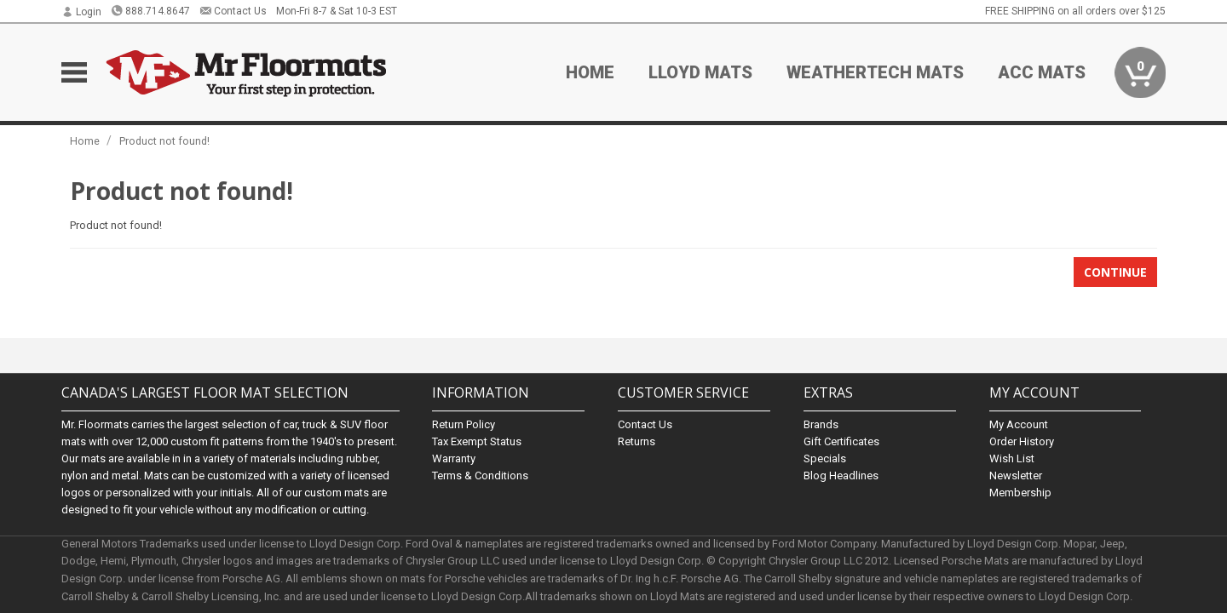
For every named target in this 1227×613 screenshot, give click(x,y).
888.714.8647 (150, 11)
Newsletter (1015, 475)
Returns (636, 441)
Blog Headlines (841, 475)
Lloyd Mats (700, 72)
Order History (1021, 441)
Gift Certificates (841, 441)
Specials (825, 458)
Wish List (1011, 458)
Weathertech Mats (875, 72)
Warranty (453, 458)
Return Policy (463, 424)
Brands (821, 424)
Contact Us (233, 11)
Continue (1115, 272)
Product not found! (164, 141)
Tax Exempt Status (476, 441)
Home (590, 72)
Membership (1020, 492)
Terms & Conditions (480, 475)
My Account (1018, 424)
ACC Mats (1042, 72)
